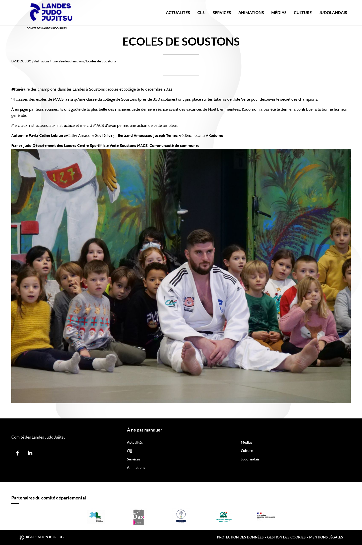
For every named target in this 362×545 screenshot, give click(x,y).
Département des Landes (54, 146)
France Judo (21, 146)
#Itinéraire (20, 89)
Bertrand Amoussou (135, 136)
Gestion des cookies (286, 537)
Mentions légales (326, 537)
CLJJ (201, 12)
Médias (279, 12)
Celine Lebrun (51, 136)
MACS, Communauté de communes (168, 146)
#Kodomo (214, 136)
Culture (303, 12)
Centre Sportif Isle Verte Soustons (106, 146)
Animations (251, 12)
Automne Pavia (24, 136)
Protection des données (240, 537)
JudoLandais (333, 12)
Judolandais (250, 459)
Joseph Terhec (165, 136)
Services (222, 12)
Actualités (178, 12)
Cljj (129, 451)
